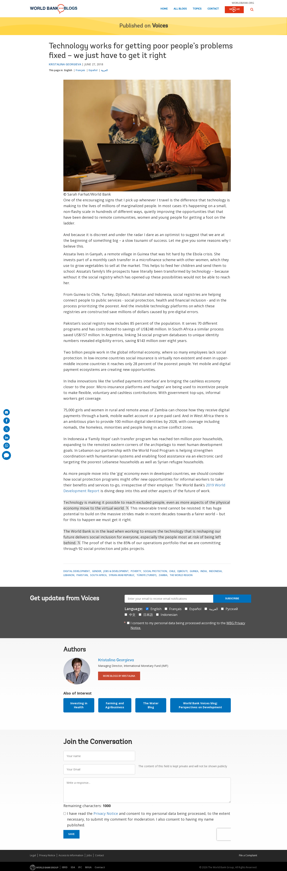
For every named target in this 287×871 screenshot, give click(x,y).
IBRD (65, 867)
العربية (104, 70)
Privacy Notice (105, 813)
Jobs (89, 855)
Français (80, 70)
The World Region (181, 575)
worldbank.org (243, 3)
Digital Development (76, 571)
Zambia (163, 575)
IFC (80, 867)
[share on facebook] (6, 420)
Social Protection (155, 571)
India (204, 571)
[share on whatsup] (6, 446)
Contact (213, 9)
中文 (132, 614)
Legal (33, 855)
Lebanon (68, 575)
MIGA (88, 867)
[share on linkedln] (6, 437)
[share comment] (6, 455)
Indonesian (169, 614)
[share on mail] (6, 412)
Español (93, 70)
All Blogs (180, 9)
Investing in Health (78, 705)
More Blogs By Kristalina (119, 676)
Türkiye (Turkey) (146, 575)
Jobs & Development (116, 571)
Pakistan (82, 575)
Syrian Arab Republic (121, 575)
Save (71, 834)
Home (164, 9)
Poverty (136, 571)
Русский (232, 609)
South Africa (98, 575)
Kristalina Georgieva (65, 64)
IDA (73, 867)
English (68, 70)
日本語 (148, 614)
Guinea (194, 571)
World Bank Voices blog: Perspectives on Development (200, 705)
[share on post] (6, 429)
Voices (160, 26)
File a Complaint (248, 855)
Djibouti (182, 571)
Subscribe (232, 598)
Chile (172, 571)
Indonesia (215, 571)
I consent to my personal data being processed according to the (188, 625)
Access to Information (71, 855)
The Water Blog (150, 705)
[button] (252, 9)
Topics (197, 9)
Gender (96, 571)
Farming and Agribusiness (114, 705)
